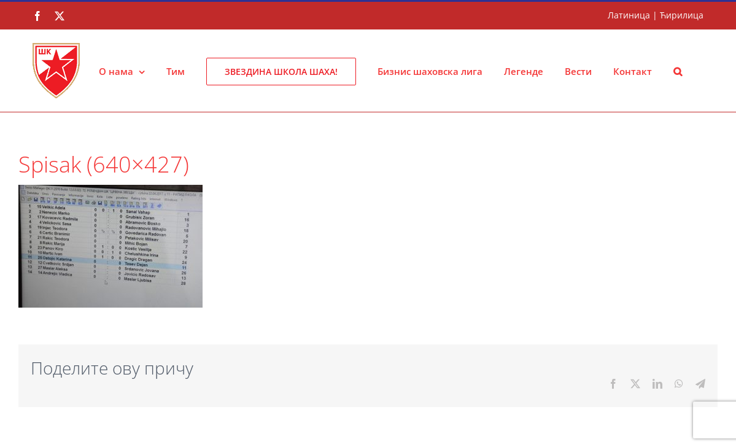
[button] (677, 70)
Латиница (629, 15)
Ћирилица (681, 15)
